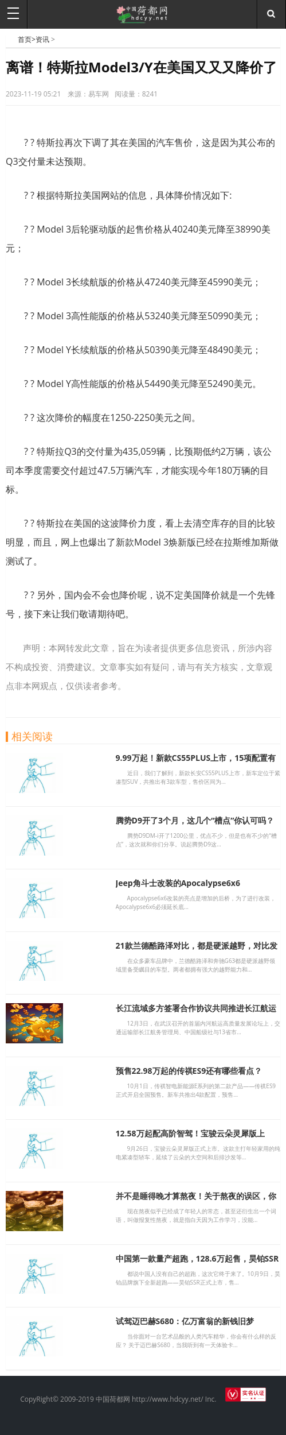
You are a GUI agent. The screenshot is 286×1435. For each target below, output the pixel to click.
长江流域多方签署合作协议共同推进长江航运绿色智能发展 (196, 1013)
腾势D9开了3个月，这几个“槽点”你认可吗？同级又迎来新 (195, 825)
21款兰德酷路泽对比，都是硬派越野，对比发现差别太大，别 (196, 950)
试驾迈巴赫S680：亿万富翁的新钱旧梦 (185, 1321)
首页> (27, 39)
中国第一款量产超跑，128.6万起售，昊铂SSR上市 (197, 1263)
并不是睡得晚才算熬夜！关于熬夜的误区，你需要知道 (196, 1201)
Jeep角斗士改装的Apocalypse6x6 (178, 882)
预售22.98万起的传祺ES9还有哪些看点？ (189, 1070)
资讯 (42, 39)
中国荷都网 (12, 39)
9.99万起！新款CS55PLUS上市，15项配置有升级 (196, 762)
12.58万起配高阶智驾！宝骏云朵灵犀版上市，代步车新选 (190, 1138)
